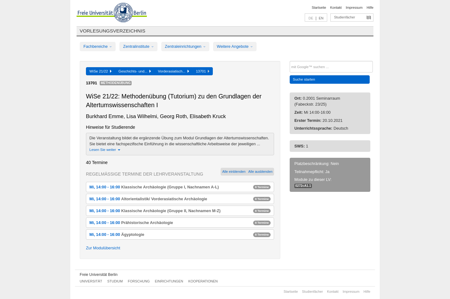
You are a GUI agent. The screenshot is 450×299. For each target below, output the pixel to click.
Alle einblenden (233, 171)
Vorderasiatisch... (173, 71)
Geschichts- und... (134, 71)
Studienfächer (344, 17)
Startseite (319, 7)
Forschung (139, 281)
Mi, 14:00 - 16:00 (180, 187)
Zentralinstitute (138, 46)
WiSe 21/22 (100, 71)
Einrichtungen (169, 281)
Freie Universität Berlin (99, 274)
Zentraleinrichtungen (185, 46)
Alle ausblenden (260, 171)
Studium (115, 281)
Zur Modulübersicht (103, 248)
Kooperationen (203, 281)
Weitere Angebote (235, 46)
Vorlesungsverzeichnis (112, 30)
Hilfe (370, 7)
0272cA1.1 (303, 185)
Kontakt (336, 7)
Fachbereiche (97, 46)
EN (321, 18)
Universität (91, 281)
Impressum (354, 7)
